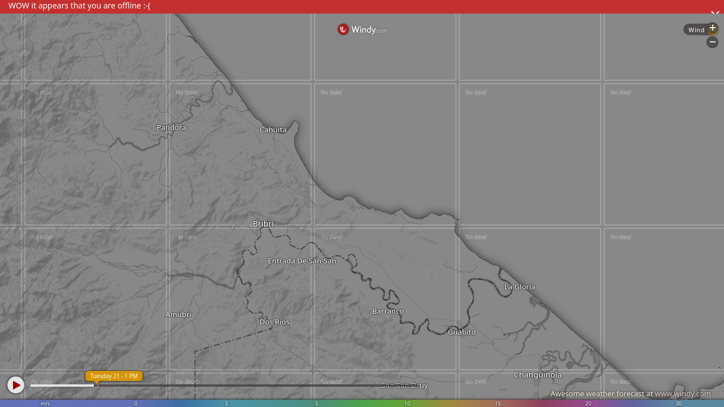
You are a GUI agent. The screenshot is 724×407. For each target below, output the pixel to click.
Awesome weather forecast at (630, 393)
